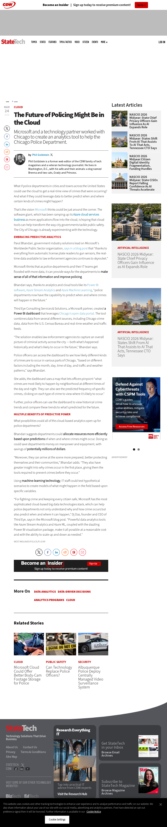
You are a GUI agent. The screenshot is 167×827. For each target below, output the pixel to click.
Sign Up (140, 5)
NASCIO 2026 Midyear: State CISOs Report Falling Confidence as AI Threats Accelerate (143, 183)
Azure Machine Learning (77, 290)
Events (95, 42)
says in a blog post (76, 248)
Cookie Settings (57, 819)
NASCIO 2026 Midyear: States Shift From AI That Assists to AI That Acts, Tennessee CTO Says (143, 142)
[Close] (160, 804)
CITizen (86, 42)
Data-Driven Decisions (74, 592)
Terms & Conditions (33, 752)
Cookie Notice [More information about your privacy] (93, 811)
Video (77, 42)
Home (7, 102)
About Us (12, 747)
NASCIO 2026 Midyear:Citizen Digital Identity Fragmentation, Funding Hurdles (140, 162)
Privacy (10, 752)
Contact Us (30, 747)
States (43, 42)
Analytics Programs (49, 600)
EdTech (31, 796)
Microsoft (41, 209)
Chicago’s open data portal (76, 313)
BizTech (13, 796)
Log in (161, 42)
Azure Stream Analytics (40, 290)
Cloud (16, 102)
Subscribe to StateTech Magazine (118, 784)
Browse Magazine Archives (113, 792)
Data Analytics (45, 592)
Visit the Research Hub (72, 794)
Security (84, 662)
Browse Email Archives (111, 754)
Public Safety (56, 662)
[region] (83, 812)
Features (52, 42)
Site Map (11, 757)
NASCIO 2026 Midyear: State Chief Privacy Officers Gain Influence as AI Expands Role (143, 121)
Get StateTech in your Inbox (113, 746)
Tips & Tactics (65, 42)
